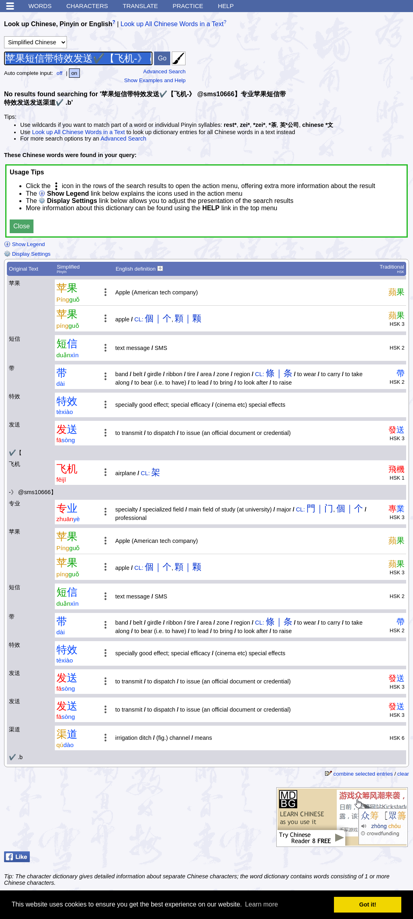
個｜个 (158, 318)
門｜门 (320, 508)
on (74, 73)
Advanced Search (164, 71)
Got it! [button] (367, 904)
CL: (138, 319)
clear (403, 774)
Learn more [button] (261, 904)
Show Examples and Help (155, 80)
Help (226, 5)
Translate (140, 5)
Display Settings (27, 254)
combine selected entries (363, 774)
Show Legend (24, 244)
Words (40, 5)
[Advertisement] (348, 66)
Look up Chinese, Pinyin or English (58, 24)
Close (21, 226)
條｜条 (279, 373)
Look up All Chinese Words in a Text (172, 24)
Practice (188, 5)
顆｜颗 (188, 318)
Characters (87, 5)
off (59, 73)
